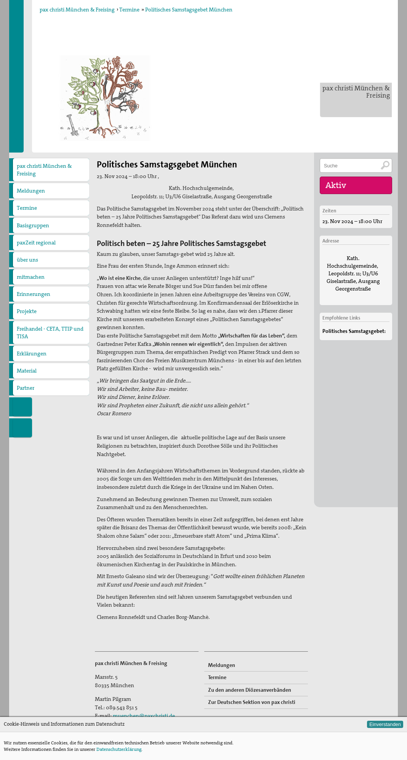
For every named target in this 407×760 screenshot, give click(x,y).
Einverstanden (385, 724)
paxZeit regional (36, 242)
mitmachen (31, 276)
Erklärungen (31, 353)
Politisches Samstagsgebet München (188, 9)
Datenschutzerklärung (118, 749)
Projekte (27, 311)
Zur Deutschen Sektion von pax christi (251, 702)
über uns (27, 259)
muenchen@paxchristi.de (144, 715)
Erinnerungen (33, 294)
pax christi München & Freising (356, 92)
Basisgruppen (33, 225)
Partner (25, 387)
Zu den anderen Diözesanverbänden (249, 689)
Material (27, 370)
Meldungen (31, 190)
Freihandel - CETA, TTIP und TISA (50, 332)
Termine (129, 9)
